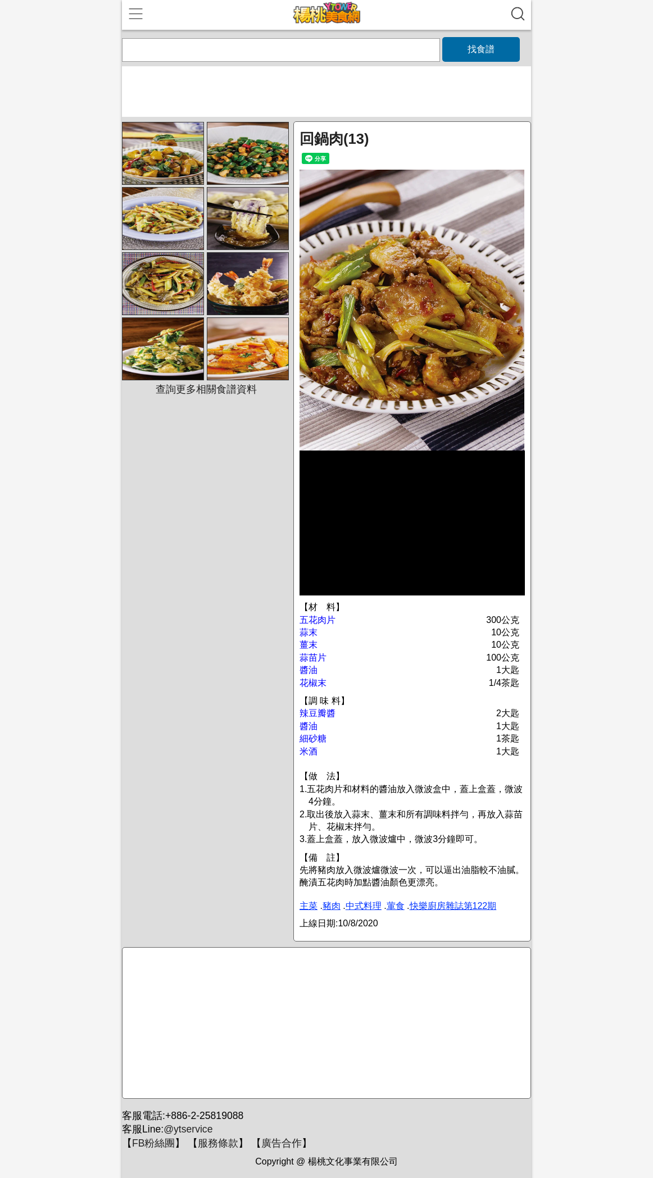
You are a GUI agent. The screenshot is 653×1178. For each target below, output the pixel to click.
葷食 (396, 906)
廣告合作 (281, 1143)
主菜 (309, 906)
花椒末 (313, 683)
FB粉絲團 (153, 1143)
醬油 (309, 670)
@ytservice (188, 1129)
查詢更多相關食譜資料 (206, 389)
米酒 (309, 751)
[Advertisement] (325, 1023)
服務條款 (218, 1143)
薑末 (309, 644)
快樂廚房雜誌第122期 (453, 906)
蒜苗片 (313, 657)
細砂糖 (313, 738)
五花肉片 (317, 620)
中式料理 (364, 906)
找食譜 (481, 49)
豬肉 (332, 906)
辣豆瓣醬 (317, 713)
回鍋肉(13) (334, 139)
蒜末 (309, 632)
